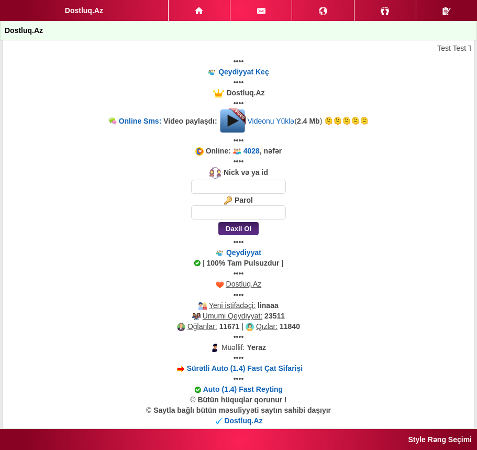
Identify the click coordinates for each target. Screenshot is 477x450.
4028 (251, 151)
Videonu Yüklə (270, 121)
